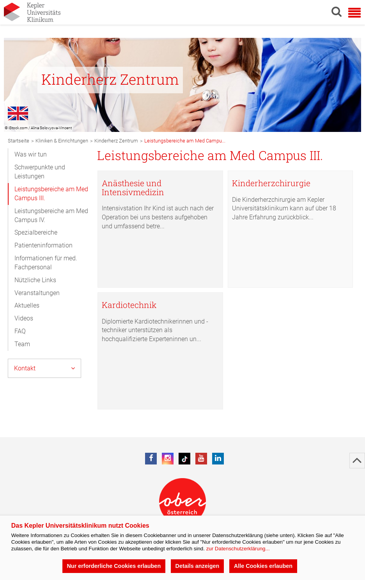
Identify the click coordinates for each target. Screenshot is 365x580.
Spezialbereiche (35, 232)
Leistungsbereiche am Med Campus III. (51, 193)
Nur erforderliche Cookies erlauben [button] (114, 566)
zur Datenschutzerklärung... (238, 549)
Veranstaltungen (37, 293)
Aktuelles (26, 305)
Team (22, 344)
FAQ (20, 331)
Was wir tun (30, 154)
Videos (23, 318)
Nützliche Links (35, 280)
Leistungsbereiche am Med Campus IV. (51, 215)
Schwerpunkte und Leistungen (39, 172)
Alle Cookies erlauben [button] (263, 566)
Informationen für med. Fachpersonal (45, 262)
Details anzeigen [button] (197, 566)
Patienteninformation (43, 245)
